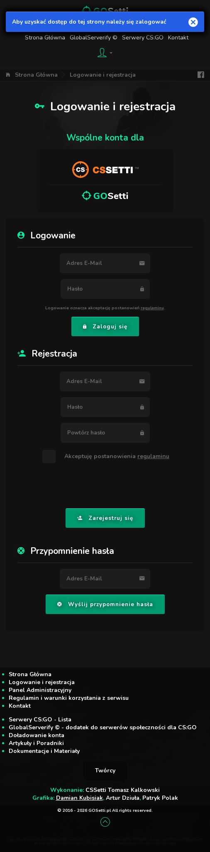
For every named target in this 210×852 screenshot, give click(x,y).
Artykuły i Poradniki (36, 743)
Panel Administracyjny (40, 690)
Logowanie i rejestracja (103, 75)
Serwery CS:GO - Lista (40, 719)
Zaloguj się (105, 326)
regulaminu (152, 308)
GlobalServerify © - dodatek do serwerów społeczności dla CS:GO (103, 727)
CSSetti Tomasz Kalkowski (122, 790)
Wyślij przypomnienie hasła (105, 604)
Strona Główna (36, 75)
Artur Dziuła (122, 798)
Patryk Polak (160, 798)
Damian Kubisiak (79, 798)
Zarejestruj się (105, 518)
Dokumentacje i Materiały (44, 751)
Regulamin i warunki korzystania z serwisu (69, 698)
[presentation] (105, 486)
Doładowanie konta (36, 735)
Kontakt (20, 706)
